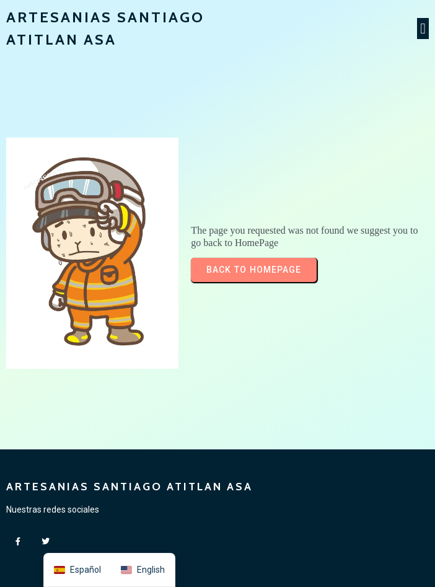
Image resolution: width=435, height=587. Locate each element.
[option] (143, 570)
